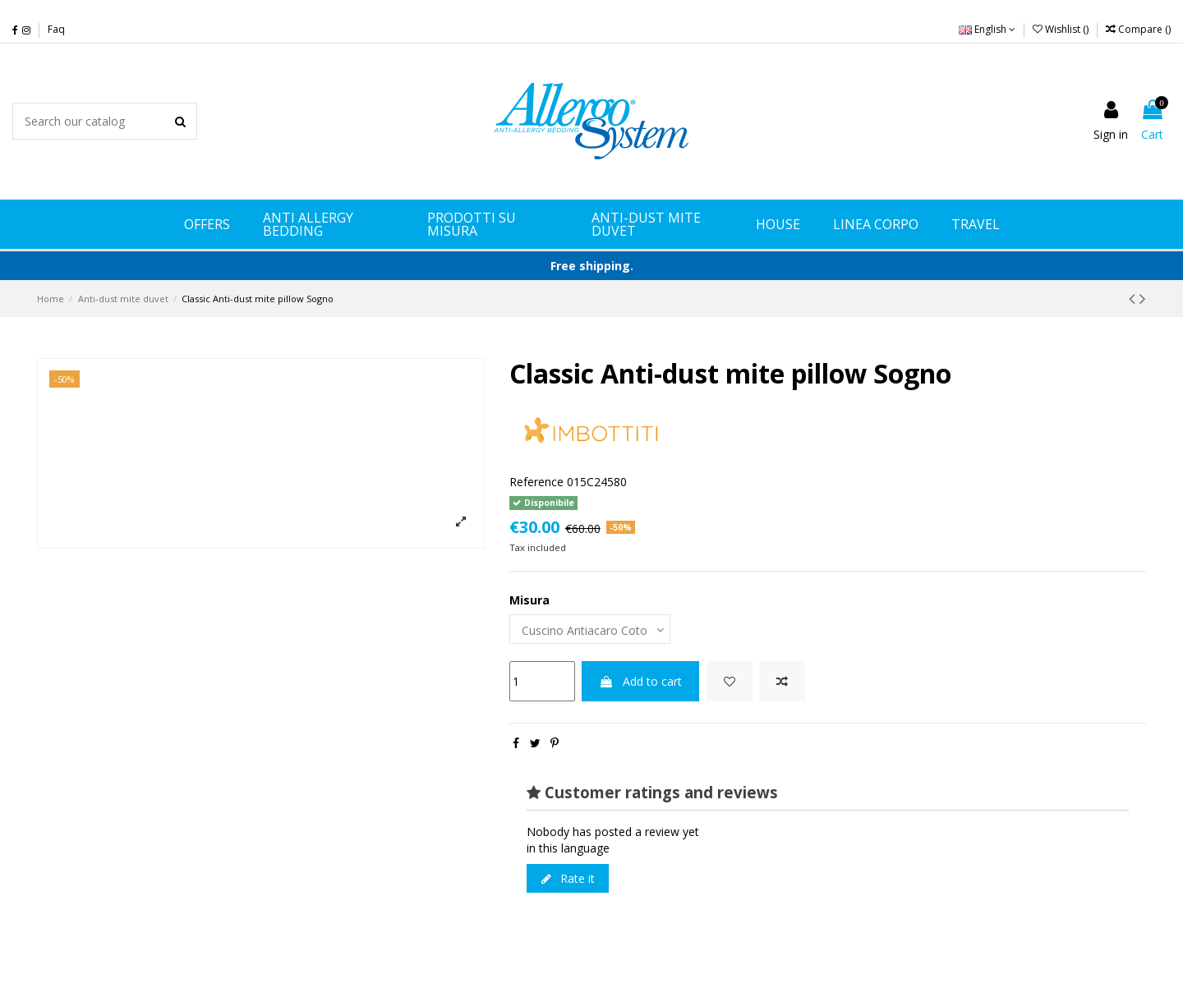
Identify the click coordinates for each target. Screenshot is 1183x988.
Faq (56, 29)
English (987, 29)
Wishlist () (1062, 29)
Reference (536, 481)
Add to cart (640, 681)
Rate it (568, 878)
